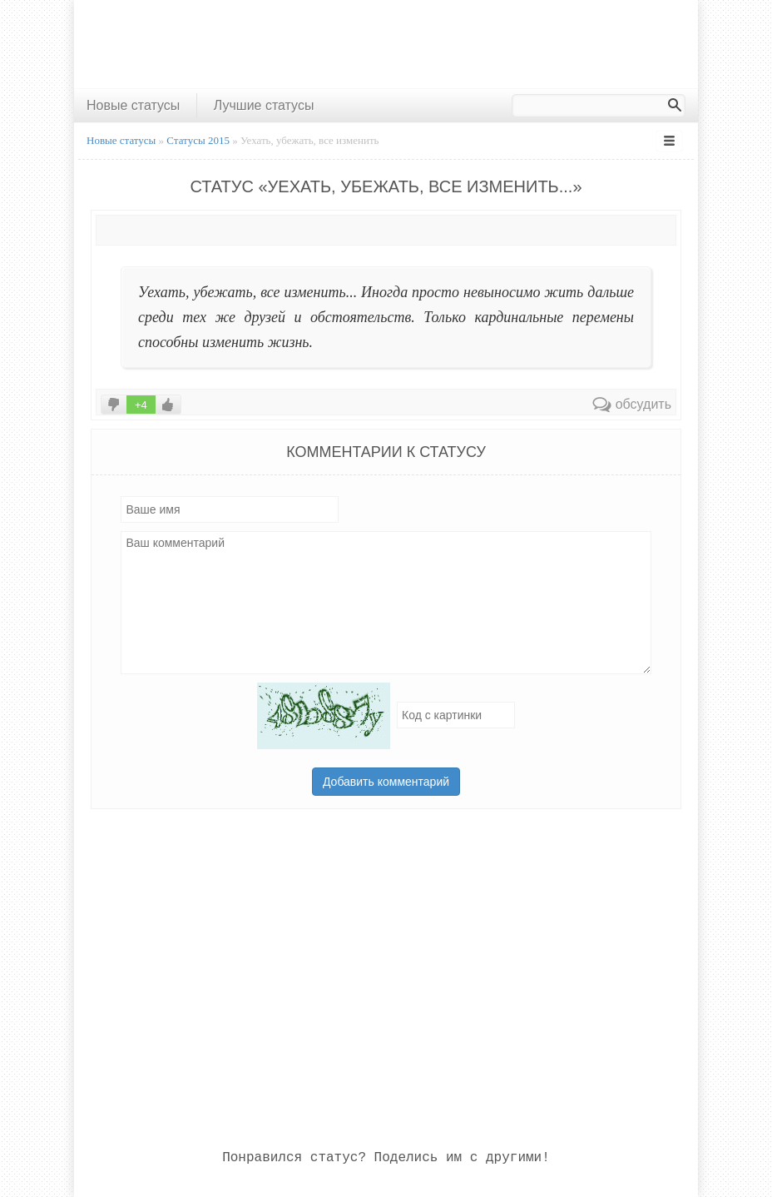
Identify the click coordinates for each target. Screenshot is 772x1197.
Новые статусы (133, 105)
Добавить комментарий (386, 781)
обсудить (631, 404)
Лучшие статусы (264, 105)
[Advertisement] (386, 44)
